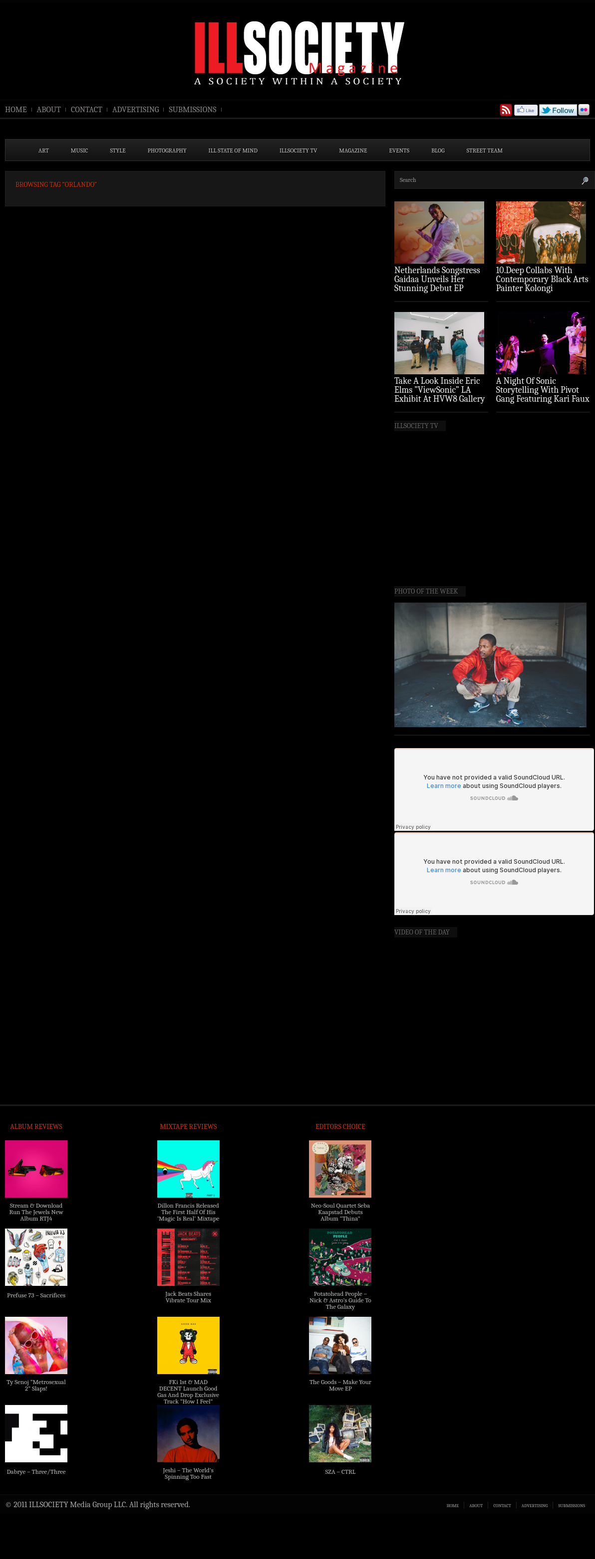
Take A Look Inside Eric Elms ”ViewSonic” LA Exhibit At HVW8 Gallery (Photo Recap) (439, 394)
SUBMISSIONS (192, 110)
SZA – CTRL (340, 1471)
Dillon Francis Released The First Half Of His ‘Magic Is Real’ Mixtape (188, 1212)
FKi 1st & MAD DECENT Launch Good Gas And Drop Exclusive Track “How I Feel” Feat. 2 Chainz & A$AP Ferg (188, 1398)
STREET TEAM (485, 150)
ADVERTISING (135, 110)
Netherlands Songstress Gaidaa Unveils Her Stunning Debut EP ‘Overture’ (437, 284)
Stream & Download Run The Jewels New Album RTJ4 (36, 1212)
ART (43, 150)
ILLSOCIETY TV (298, 150)
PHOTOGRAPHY (167, 150)
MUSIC (79, 150)
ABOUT (49, 110)
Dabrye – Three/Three (35, 1471)
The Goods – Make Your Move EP (340, 1385)
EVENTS (399, 150)
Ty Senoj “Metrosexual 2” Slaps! (35, 1385)
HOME (16, 110)
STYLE (118, 150)
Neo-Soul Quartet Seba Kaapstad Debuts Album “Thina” (340, 1212)
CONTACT (86, 110)
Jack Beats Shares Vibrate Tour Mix (188, 1297)
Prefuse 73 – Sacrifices (36, 1295)
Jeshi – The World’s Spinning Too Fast (188, 1473)
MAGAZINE (353, 150)
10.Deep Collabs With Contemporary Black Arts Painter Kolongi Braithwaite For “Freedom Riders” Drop (542, 288)
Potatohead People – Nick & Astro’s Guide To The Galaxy (340, 1300)
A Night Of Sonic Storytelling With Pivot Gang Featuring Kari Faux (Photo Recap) (543, 394)
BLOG (438, 150)
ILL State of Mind (233, 150)
